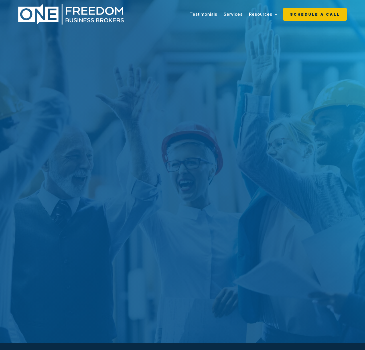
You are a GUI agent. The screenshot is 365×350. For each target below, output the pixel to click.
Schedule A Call (315, 14)
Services (233, 14)
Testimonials (203, 14)
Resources (260, 14)
